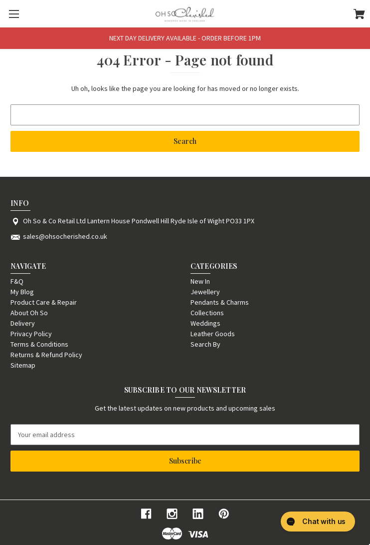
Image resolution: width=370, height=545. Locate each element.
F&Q (16, 281)
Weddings (205, 323)
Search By (205, 344)
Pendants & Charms (219, 302)
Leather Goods (212, 333)
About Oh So (29, 312)
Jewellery (205, 291)
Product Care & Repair (43, 302)
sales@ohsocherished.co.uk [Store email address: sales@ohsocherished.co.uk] (65, 236)
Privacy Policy (31, 333)
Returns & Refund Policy (46, 354)
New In (200, 281)
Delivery (22, 323)
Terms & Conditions (39, 344)
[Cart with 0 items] (359, 15)
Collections (207, 312)
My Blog (22, 291)
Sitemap (22, 365)
